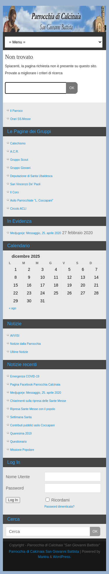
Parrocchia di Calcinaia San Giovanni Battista (44, 552)
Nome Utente (18, 476)
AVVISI (14, 335)
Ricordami (60, 500)
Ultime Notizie (19, 352)
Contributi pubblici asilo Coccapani (32, 425)
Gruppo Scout (19, 159)
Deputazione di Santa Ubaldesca (31, 176)
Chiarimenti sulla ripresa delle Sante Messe (38, 400)
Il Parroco (16, 110)
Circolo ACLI (18, 208)
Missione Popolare (22, 449)
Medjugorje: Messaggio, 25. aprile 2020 (35, 233)
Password (15, 488)
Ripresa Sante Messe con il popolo (32, 409)
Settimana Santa (21, 417)
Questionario (18, 441)
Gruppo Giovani (20, 167)
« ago (12, 308)
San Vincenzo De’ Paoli (25, 184)
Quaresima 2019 (21, 433)
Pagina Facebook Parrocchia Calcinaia (35, 384)
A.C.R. (14, 151)
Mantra (43, 557)
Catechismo (18, 143)
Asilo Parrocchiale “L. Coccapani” (31, 200)
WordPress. (62, 557)
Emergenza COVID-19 (24, 376)
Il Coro (14, 192)
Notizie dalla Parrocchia (25, 343)
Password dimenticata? (59, 506)
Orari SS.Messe (20, 119)
